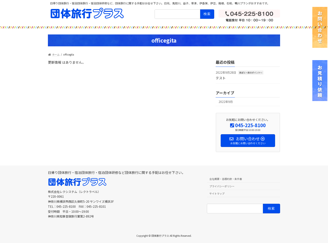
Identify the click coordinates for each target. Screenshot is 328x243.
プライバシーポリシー (221, 186)
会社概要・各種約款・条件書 (225, 179)
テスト (221, 77)
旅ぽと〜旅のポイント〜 (250, 72)
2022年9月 (226, 102)
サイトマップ (216, 193)
